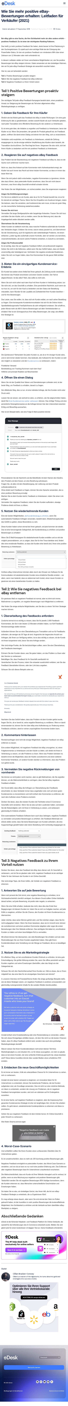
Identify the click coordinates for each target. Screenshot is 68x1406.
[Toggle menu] (64, 3)
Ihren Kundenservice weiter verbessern (24, 401)
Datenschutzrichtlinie (56, 1391)
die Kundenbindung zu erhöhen (36, 516)
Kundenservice (33, 361)
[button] (50, 1357)
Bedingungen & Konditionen (13, 1391)
